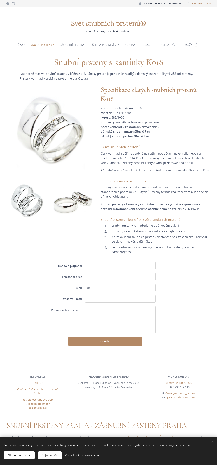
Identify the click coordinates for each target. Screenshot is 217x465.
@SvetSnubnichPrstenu (181, 397)
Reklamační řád (38, 407)
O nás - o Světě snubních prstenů (38, 389)
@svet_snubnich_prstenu (181, 393)
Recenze (38, 382)
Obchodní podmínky (37, 403)
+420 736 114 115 (201, 3)
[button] (170, 44)
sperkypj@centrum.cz (179, 382)
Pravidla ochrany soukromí (38, 399)
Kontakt (38, 393)
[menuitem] (21, 44)
